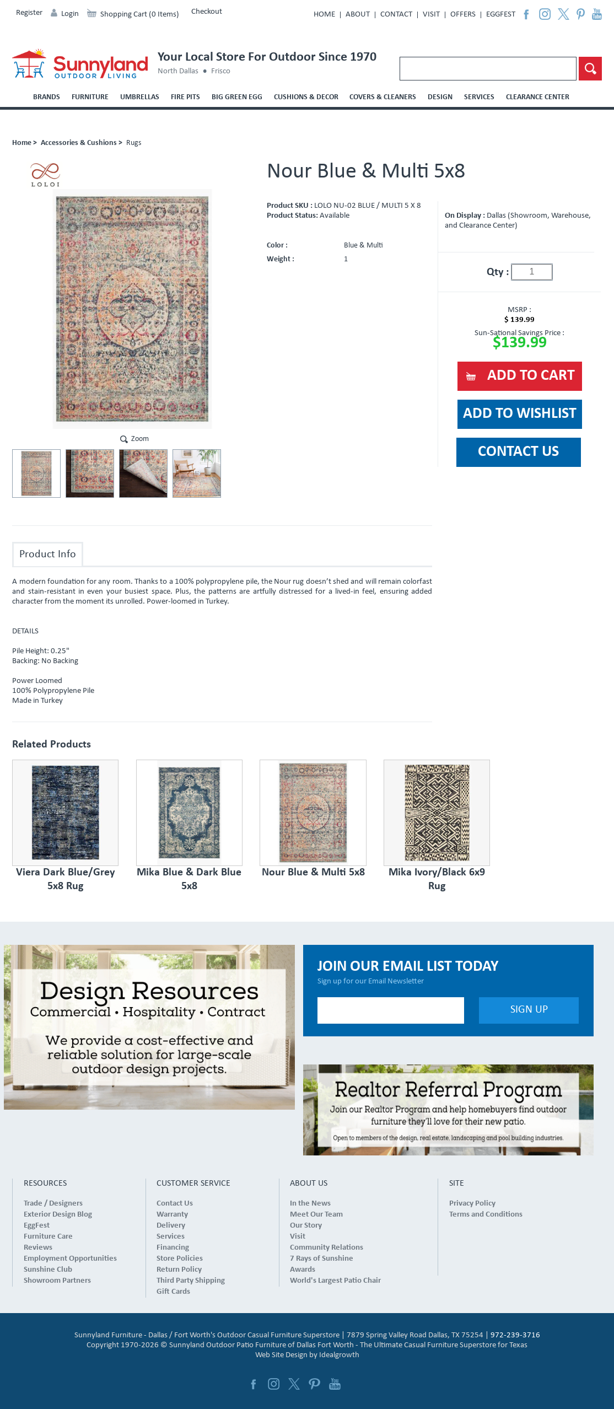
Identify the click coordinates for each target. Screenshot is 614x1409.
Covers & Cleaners (382, 97)
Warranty (172, 1215)
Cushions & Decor (306, 97)
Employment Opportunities (70, 1259)
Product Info (47, 554)
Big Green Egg (237, 97)
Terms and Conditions (486, 1215)
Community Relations (326, 1248)
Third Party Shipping (191, 1281)
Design (440, 97)
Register (29, 13)
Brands (46, 97)
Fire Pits (185, 97)
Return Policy (179, 1270)
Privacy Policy (472, 1204)
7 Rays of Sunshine (321, 1259)
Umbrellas (139, 97)
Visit (431, 14)
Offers (463, 14)
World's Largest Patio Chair (335, 1281)
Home (324, 14)
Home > (24, 143)
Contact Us (175, 1204)
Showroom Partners (57, 1281)
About (358, 14)
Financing (173, 1248)
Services (479, 97)
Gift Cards (173, 1292)
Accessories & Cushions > (81, 143)
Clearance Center (537, 97)
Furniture (90, 97)
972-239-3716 (515, 1335)
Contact (396, 14)
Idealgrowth (339, 1355)
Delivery (171, 1226)
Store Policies (180, 1259)
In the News (310, 1204)
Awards (302, 1270)
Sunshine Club (48, 1270)
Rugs (133, 143)
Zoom (140, 439)
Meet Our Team (316, 1215)
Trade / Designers (53, 1204)
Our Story (306, 1226)
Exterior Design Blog (58, 1215)
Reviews (38, 1248)
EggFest (500, 14)
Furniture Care (48, 1237)
